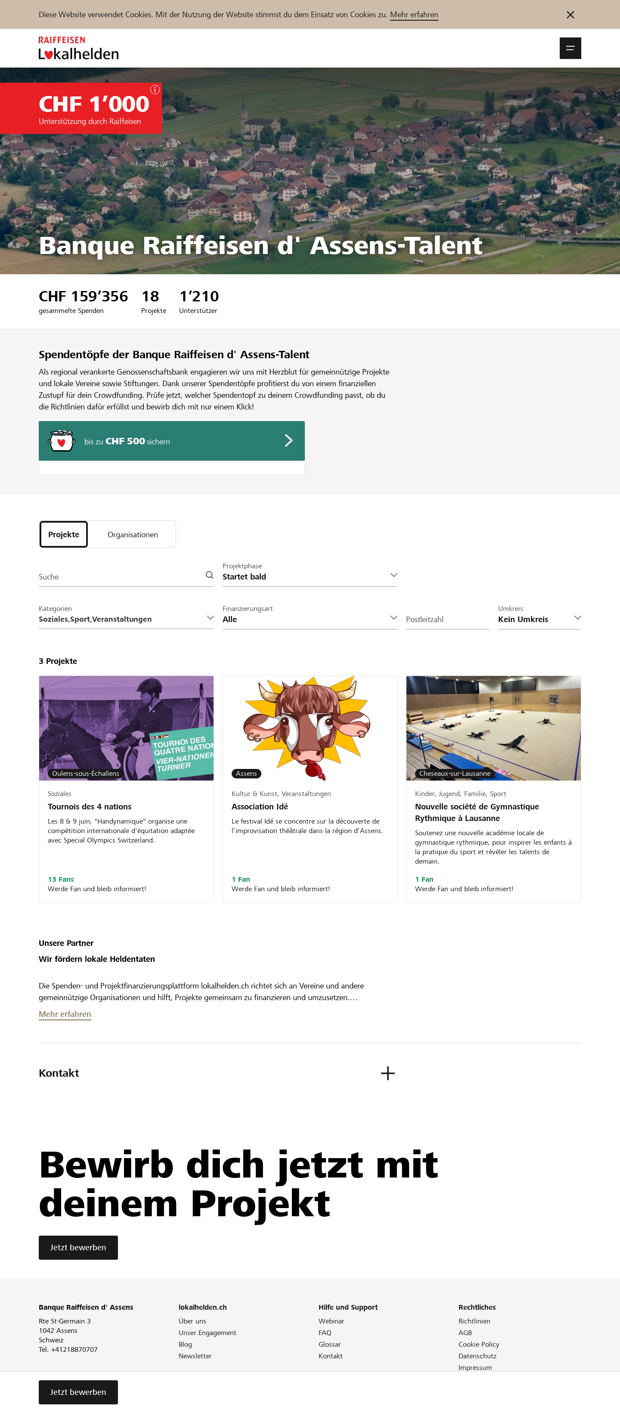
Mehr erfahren (414, 14)
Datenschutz (477, 1356)
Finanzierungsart (248, 608)
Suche (49, 576)
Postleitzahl (424, 619)
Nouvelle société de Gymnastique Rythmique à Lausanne (477, 812)
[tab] (63, 534)
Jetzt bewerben (78, 1247)
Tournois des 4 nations (89, 806)
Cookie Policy (479, 1344)
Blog (185, 1344)
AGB (465, 1333)
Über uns (192, 1321)
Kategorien (55, 608)
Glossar (330, 1344)
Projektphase (242, 566)
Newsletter (195, 1356)
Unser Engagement (207, 1333)
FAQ (325, 1333)
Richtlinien (474, 1321)
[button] (570, 48)
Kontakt (331, 1356)
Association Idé (260, 806)
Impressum (475, 1367)
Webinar (331, 1321)
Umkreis (510, 608)
